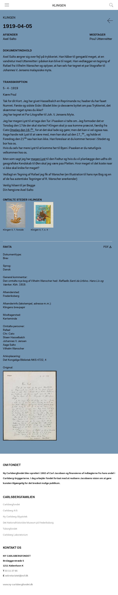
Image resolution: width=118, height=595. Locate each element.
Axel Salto (9, 39)
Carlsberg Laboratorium (15, 535)
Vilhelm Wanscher (13, 348)
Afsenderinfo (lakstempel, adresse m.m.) (27, 303)
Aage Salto (9, 345)
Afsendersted (11, 292)
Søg (111, 5)
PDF (106, 247)
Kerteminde (10, 319)
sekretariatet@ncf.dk (16, 576)
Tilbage (110, 20)
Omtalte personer (13, 326)
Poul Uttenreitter (101, 39)
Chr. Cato (8, 334)
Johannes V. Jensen (14, 341)
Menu (7, 5)
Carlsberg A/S (10, 511)
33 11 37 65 (11, 571)
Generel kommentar (15, 277)
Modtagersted (11, 315)
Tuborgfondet (10, 529)
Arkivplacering (11, 356)
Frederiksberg (11, 296)
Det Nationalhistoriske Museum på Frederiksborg (28, 523)
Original (7, 367)
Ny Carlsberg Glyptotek (15, 517)
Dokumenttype (12, 254)
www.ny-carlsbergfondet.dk (18, 584)
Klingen (59, 5)
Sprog (6, 266)
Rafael (6, 330)
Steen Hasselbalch (14, 337)
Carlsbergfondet (11, 504)
